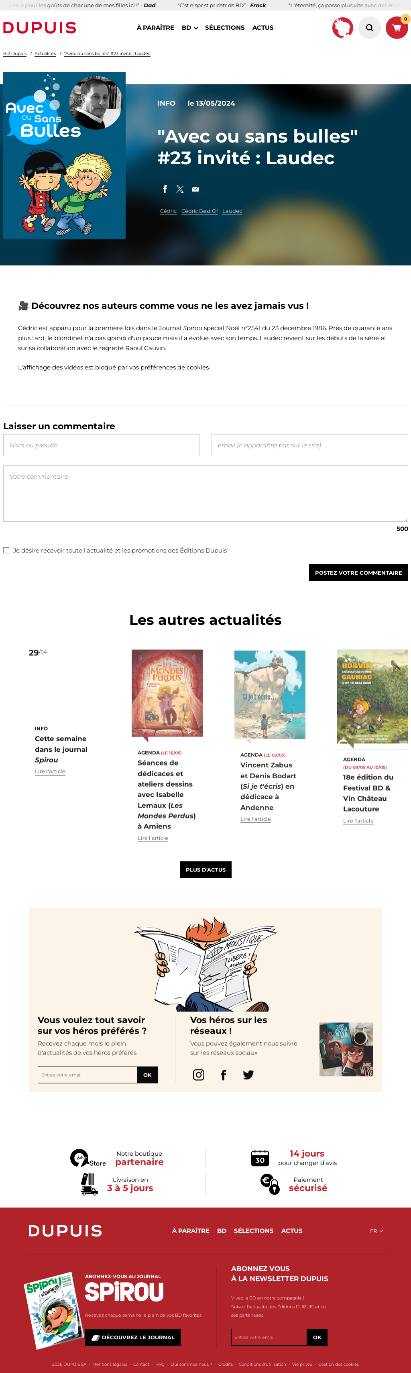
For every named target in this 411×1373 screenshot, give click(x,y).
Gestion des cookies (338, 1364)
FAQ (160, 1364)
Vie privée (302, 1364)
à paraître (155, 27)
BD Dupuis (14, 53)
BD (186, 27)
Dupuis (41, 28)
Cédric (168, 211)
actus (263, 27)
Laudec (232, 211)
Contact (141, 1364)
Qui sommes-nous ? (191, 1364)
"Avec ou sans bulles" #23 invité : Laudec (107, 53)
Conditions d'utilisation (262, 1364)
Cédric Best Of (199, 211)
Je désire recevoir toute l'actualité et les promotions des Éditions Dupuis (115, 550)
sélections (225, 27)
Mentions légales (109, 1364)
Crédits (225, 1364)
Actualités (45, 53)
